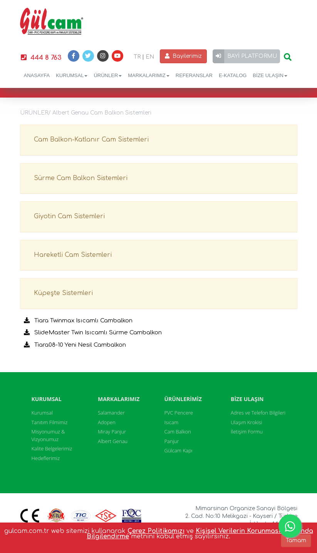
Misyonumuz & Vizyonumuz (48, 435)
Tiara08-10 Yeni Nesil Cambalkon (75, 345)
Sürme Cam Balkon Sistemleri (80, 178)
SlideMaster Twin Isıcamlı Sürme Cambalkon (93, 332)
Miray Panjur (112, 431)
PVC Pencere (178, 412)
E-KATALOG (233, 75)
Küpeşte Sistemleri (63, 293)
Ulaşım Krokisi (246, 422)
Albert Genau (112, 441)
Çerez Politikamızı (155, 531)
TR (137, 57)
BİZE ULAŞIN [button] (270, 75)
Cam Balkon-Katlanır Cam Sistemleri (91, 139)
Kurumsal (42, 412)
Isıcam (171, 422)
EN (150, 57)
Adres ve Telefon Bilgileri (258, 412)
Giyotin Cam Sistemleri (69, 216)
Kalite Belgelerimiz (52, 448)
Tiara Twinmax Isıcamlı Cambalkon (78, 320)
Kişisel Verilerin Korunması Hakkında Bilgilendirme (200, 534)
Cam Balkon (177, 431)
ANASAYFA (37, 75)
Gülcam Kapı (178, 450)
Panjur (171, 441)
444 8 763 (41, 57)
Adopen (107, 422)
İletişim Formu (247, 431)
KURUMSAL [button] (71, 75)
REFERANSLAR (194, 75)
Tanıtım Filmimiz (50, 422)
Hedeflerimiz (46, 458)
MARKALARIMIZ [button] (148, 75)
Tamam (296, 540)
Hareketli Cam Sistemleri (73, 254)
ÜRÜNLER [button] (108, 75)
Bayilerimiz (183, 56)
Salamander (111, 412)
